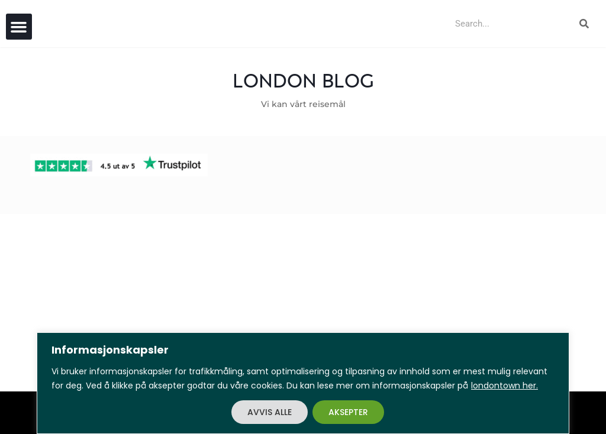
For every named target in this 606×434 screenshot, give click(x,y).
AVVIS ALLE (269, 412)
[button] (19, 27)
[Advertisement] (303, 303)
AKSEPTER (348, 412)
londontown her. (504, 385)
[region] (303, 383)
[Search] (584, 23)
